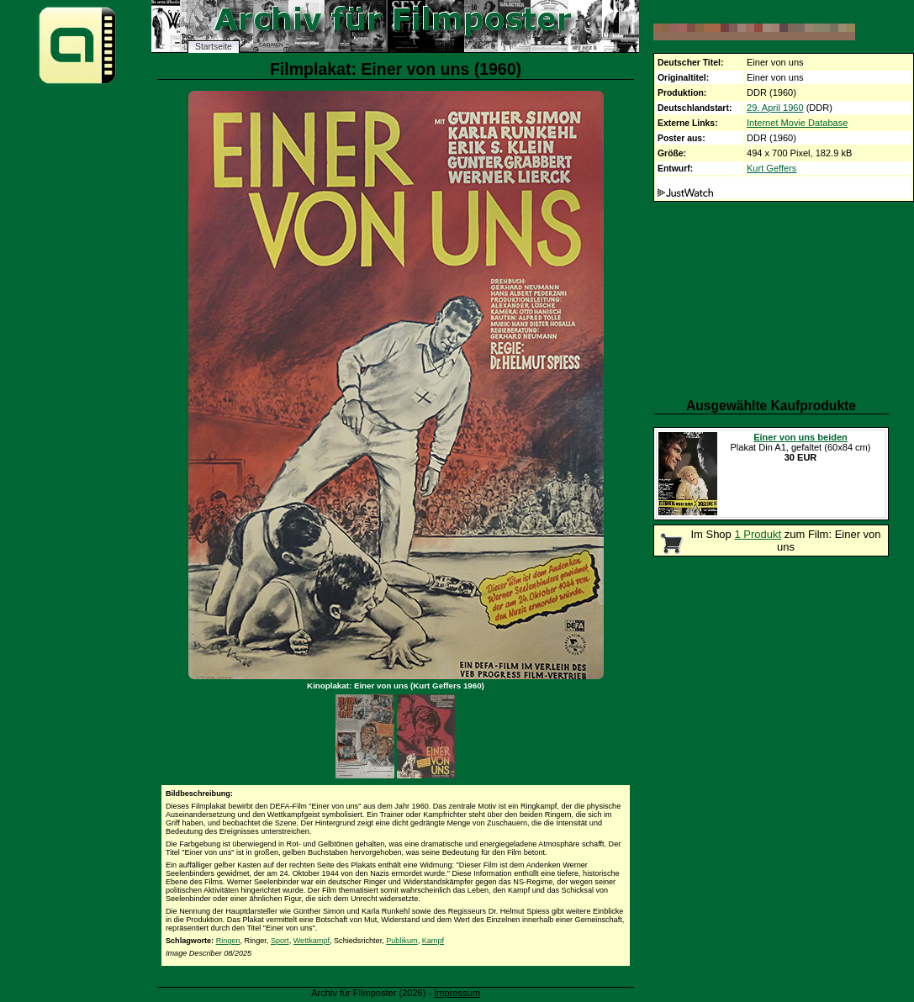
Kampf (433, 940)
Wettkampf (311, 940)
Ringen (228, 940)
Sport (280, 940)
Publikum (401, 940)
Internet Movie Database (797, 123)
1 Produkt (757, 534)
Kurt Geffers (771, 168)
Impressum (457, 993)
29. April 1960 (775, 108)
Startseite (213, 46)
